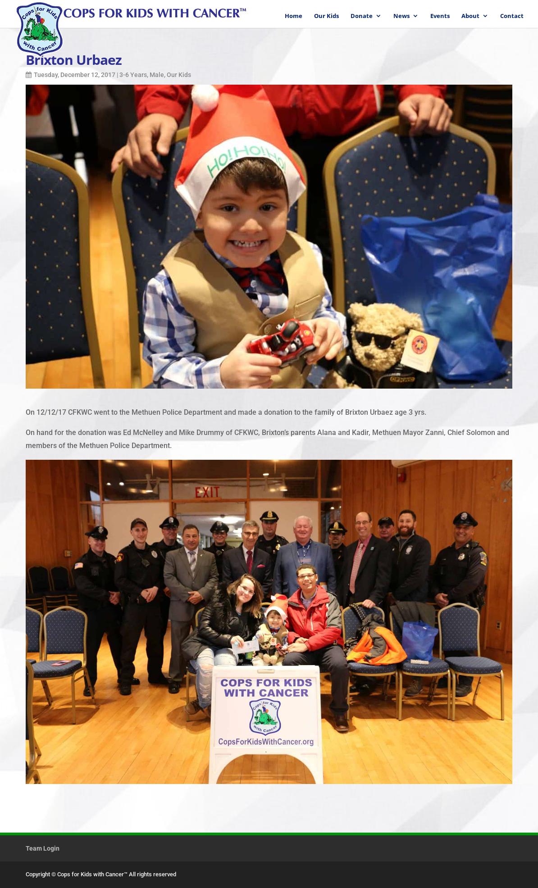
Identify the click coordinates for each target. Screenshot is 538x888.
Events (440, 16)
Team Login (42, 848)
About (470, 16)
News (401, 16)
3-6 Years (133, 74)
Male (157, 74)
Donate (362, 16)
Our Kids (326, 16)
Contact (512, 16)
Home (293, 16)
